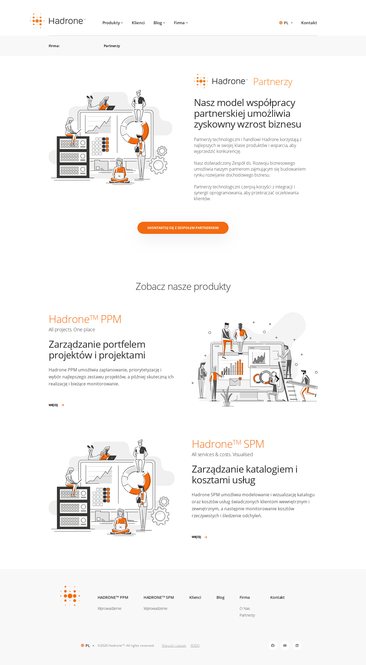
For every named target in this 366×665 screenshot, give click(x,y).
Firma (181, 22)
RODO (195, 645)
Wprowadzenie (110, 608)
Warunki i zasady (174, 645)
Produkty (112, 22)
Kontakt (309, 22)
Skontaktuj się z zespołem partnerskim (183, 228)
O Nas (245, 608)
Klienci (138, 22)
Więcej (56, 405)
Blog (159, 22)
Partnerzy (112, 45)
